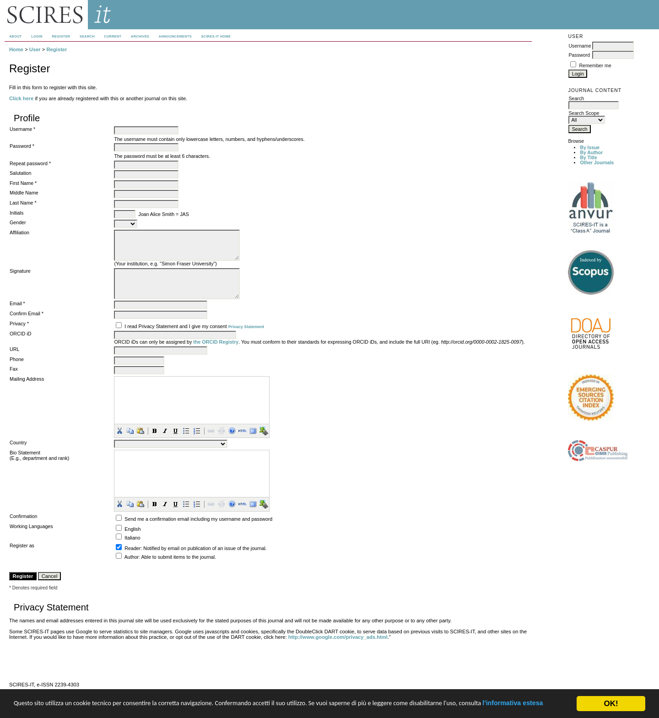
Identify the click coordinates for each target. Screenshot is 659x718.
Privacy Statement (246, 326)
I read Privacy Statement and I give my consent (175, 326)
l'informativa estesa (78, 707)
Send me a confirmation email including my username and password (198, 519)
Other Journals (597, 162)
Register (61, 36)
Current (112, 36)
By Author (591, 152)
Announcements (175, 36)
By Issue (590, 147)
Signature (20, 271)
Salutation (20, 173)
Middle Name (24, 192)
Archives (140, 36)
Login (37, 36)
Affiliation (19, 232)
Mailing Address (27, 379)
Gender (18, 222)
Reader (132, 548)
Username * (22, 129)
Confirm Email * (26, 313)
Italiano (132, 537)
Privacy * (19, 323)
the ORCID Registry (215, 342)
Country (18, 442)
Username (579, 46)
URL (14, 349)
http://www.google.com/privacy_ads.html (338, 637)
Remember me (595, 65)
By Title (588, 157)
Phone (17, 359)
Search (87, 36)
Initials (16, 213)
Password (579, 55)
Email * (17, 303)
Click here (21, 98)
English (132, 529)
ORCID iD (20, 333)
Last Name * (23, 202)
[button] (119, 431)
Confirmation (23, 516)
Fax (14, 369)
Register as (22, 545)
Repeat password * (30, 163)
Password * (22, 146)
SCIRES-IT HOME (216, 36)
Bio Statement (25, 452)
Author (131, 557)
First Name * (23, 183)
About (15, 36)
